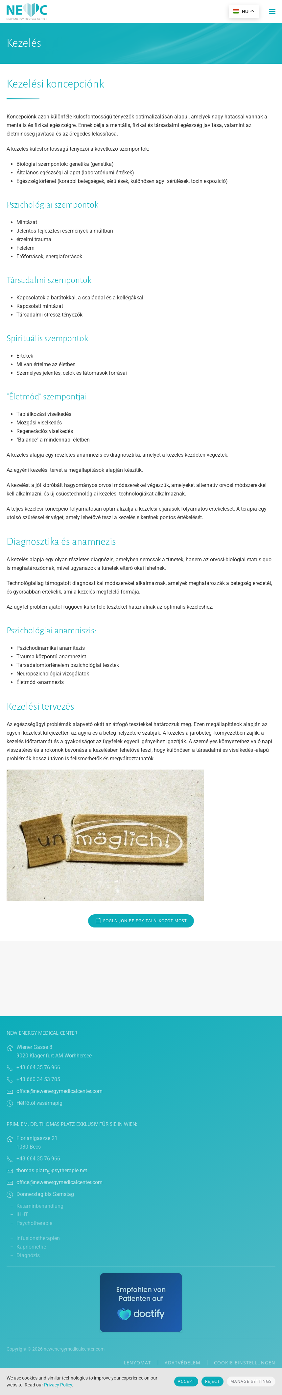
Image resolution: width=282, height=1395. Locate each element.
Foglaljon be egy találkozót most (141, 921)
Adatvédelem (182, 1362)
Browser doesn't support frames (141, 978)
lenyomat (137, 1362)
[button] (272, 11)
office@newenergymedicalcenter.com (59, 1091)
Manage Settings (251, 1381)
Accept (186, 1381)
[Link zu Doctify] (141, 1302)
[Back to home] (27, 11)
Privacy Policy (58, 1384)
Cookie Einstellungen (244, 1362)
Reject (212, 1381)
